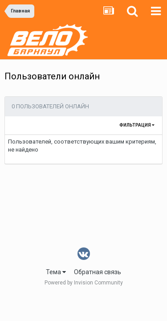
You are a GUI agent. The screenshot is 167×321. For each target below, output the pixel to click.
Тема (56, 272)
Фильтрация (137, 125)
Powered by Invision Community (84, 283)
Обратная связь (97, 272)
